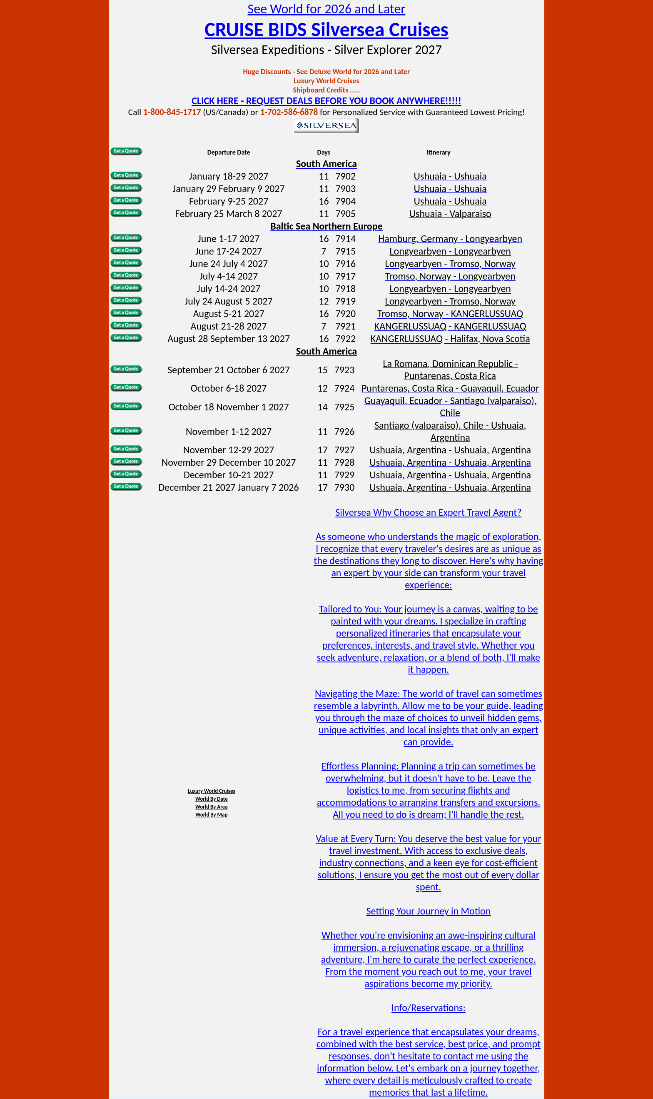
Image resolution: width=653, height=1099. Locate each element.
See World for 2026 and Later (327, 9)
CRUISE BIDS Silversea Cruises (326, 29)
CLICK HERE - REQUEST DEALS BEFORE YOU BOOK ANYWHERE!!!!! (326, 101)
